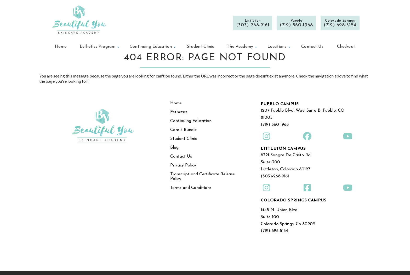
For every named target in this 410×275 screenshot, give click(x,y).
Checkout (346, 47)
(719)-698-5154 (274, 225)
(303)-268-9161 (274, 172)
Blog (174, 148)
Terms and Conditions (191, 188)
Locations (276, 46)
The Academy (240, 46)
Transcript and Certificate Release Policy (202, 176)
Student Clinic (200, 47)
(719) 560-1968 (274, 123)
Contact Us (312, 47)
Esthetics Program (98, 46)
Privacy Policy (183, 165)
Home (61, 47)
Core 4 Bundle (183, 130)
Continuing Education (151, 46)
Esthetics (178, 112)
